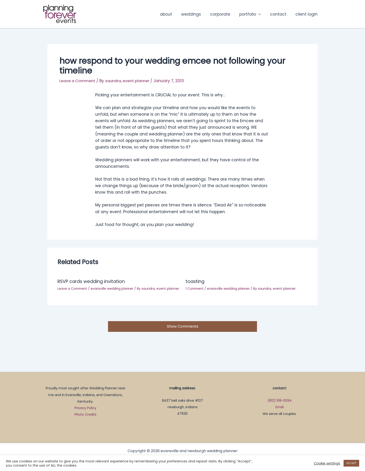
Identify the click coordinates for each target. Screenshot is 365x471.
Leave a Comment (78, 81)
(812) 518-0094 (279, 400)
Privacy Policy (85, 408)
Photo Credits (85, 414)
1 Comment (195, 288)
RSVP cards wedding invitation (92, 281)
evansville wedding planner (113, 288)
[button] (261, 14)
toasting (195, 281)
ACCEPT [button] (351, 463)
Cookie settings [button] (327, 463)
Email (279, 407)
